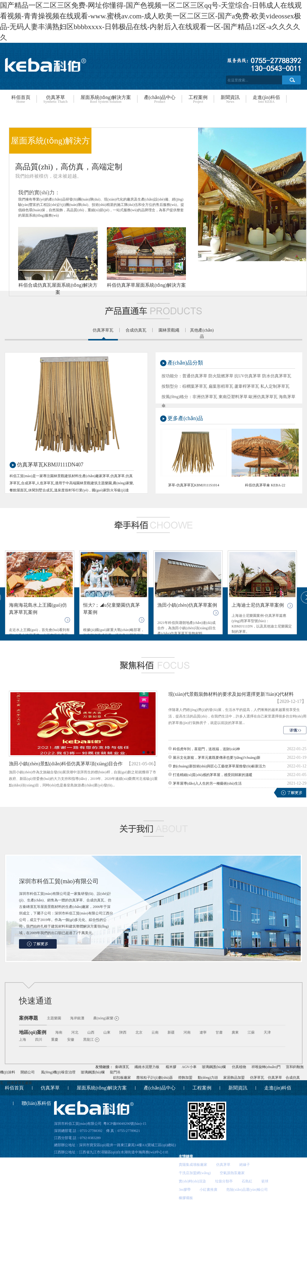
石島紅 (247, 1181)
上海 (22, 1039)
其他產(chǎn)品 (202, 333)
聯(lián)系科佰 (36, 1103)
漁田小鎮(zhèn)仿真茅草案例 (187, 605)
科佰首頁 (20, 99)
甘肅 (219, 1032)
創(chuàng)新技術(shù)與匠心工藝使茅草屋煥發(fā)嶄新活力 (219, 766)
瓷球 (264, 1181)
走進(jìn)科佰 (266, 99)
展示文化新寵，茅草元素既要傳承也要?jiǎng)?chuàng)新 (216, 758)
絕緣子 (244, 1165)
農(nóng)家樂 (103, 1018)
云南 (155, 1032)
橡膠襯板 (186, 1198)
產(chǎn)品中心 (160, 99)
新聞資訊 (230, 99)
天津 (267, 1032)
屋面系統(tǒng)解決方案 (105, 99)
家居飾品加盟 (234, 1077)
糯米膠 (171, 1067)
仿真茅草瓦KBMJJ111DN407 (50, 465)
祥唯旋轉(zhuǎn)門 (266, 1067)
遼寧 (203, 1032)
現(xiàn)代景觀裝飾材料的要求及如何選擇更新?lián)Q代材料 (231, 694)
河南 (187, 1032)
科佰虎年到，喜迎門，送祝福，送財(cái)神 (206, 749)
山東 (106, 1032)
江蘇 (251, 1032)
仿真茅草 (55, 99)
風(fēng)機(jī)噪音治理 (58, 1072)
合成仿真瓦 (136, 330)
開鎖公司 (27, 1072)
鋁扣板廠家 (122, 1077)
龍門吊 (115, 1072)
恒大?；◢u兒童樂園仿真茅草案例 (111, 609)
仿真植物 (239, 1067)
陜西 (122, 1032)
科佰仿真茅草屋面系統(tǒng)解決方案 (146, 285)
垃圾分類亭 (224, 1181)
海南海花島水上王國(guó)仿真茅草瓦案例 (38, 609)
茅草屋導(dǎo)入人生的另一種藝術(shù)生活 (207, 783)
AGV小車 (189, 1067)
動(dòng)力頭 (208, 1077)
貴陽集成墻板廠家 (193, 1165)
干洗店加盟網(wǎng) (195, 1173)
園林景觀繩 (169, 330)
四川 (38, 1039)
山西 (90, 1032)
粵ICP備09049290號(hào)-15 (124, 1124)
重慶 (54, 1039)
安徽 (70, 1039)
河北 (74, 1032)
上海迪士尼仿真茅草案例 (258, 605)
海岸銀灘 (77, 1018)
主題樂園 (54, 1018)
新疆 (171, 1032)
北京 (139, 1032)
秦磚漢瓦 (122, 1067)
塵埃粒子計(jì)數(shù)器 (154, 1077)
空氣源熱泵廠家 (232, 1173)
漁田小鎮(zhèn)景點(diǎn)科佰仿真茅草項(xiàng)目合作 (66, 763)
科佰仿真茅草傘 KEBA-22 (265, 485)
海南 (58, 1032)
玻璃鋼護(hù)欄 (214, 1067)
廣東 (235, 1032)
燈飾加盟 (185, 1077)
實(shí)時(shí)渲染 (192, 1181)
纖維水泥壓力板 (146, 1067)
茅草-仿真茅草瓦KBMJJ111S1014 (193, 485)
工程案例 (198, 99)
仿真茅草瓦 (103, 330)
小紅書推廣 (208, 1189)
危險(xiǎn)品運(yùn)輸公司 (247, 1189)
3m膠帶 (184, 1189)
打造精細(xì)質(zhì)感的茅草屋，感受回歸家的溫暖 (212, 775)
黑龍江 (88, 1039)
